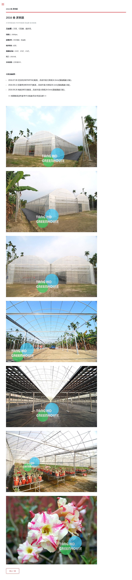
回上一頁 (12, 571)
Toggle (4, 4)
